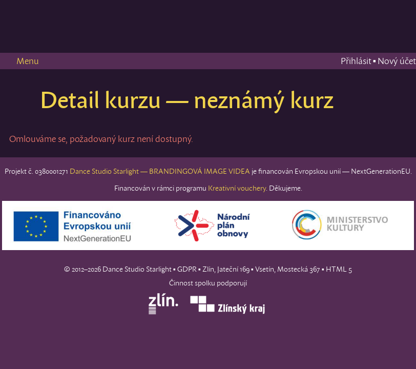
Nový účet (397, 60)
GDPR (187, 269)
